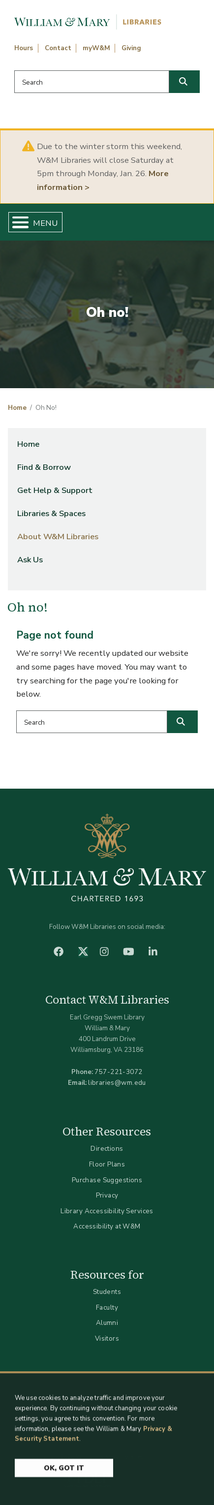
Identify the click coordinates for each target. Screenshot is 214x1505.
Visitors (107, 1338)
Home (17, 407)
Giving (131, 48)
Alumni (107, 1322)
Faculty (107, 1307)
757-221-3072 (118, 1071)
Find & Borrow (44, 467)
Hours (23, 48)
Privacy (107, 1195)
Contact (58, 48)
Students (107, 1291)
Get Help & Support (54, 490)
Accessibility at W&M (106, 1226)
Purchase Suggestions (107, 1180)
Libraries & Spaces (51, 513)
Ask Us (30, 559)
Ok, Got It (64, 1472)
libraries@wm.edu (117, 1082)
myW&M (96, 48)
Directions (107, 1148)
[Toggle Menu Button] (16, 222)
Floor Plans (107, 1164)
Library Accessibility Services (107, 1211)
